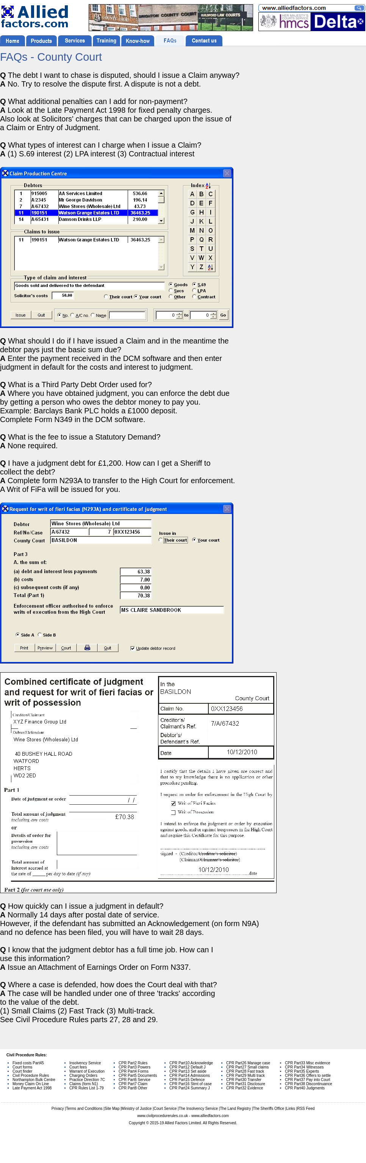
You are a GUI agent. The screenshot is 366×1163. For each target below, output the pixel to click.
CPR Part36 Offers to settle (308, 1075)
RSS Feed (305, 1108)
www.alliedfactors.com (210, 1116)
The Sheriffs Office (268, 1108)
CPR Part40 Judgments (305, 1088)
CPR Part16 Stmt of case (190, 1084)
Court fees (78, 1067)
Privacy (58, 1108)
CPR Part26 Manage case (248, 1063)
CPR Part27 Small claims (247, 1067)
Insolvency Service (85, 1063)
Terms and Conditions (84, 1108)
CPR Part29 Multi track (245, 1075)
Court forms (22, 1067)
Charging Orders (83, 1075)
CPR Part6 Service (134, 1080)
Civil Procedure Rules (31, 1075)
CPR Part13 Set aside (187, 1071)
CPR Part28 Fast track (245, 1071)
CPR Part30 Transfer (243, 1080)
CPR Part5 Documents (138, 1075)
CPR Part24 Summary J (189, 1088)
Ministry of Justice (137, 1108)
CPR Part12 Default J (187, 1067)
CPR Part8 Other (133, 1088)
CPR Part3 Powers (134, 1067)
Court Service (165, 1108)
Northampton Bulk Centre (34, 1080)
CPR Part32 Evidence (244, 1088)
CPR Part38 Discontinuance (308, 1084)
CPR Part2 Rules (133, 1063)
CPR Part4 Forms (134, 1071)
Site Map (112, 1108)
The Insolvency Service (198, 1108)
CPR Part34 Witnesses (304, 1067)
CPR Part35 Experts (302, 1071)
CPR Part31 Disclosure (245, 1084)
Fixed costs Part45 (28, 1063)
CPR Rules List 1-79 (86, 1088)
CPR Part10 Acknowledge (191, 1063)
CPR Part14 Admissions (189, 1075)
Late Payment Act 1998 (32, 1088)
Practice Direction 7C (87, 1080)
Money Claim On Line (31, 1084)
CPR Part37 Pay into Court (307, 1080)
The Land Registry (235, 1108)
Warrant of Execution (87, 1071)
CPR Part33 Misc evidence (307, 1063)
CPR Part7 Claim (133, 1084)
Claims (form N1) (83, 1084)
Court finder (22, 1071)
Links (290, 1108)
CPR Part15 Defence (187, 1080)
